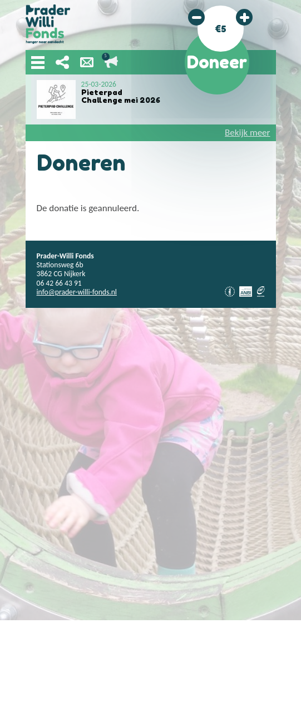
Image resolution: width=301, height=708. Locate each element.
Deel (62, 62)
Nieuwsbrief (87, 62)
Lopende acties (111, 62)
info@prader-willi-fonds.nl (77, 292)
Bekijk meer (247, 132)
